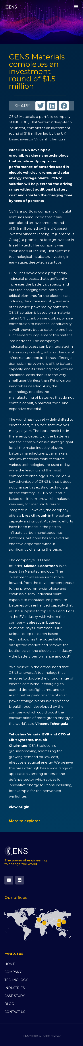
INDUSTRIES (14, 988)
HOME (9, 964)
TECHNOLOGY (16, 980)
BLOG (9, 1004)
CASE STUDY (14, 996)
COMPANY (12, 972)
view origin (19, 807)
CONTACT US (14, 1012)
